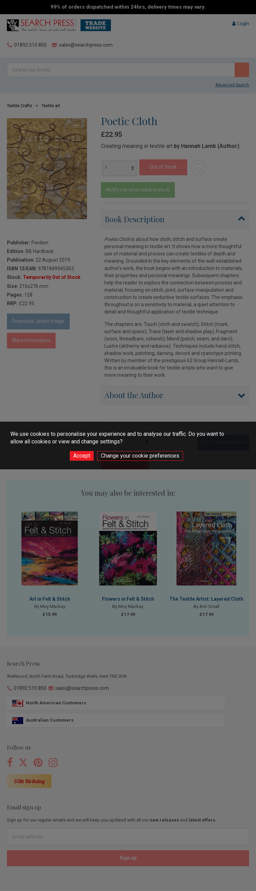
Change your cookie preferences (140, 455)
